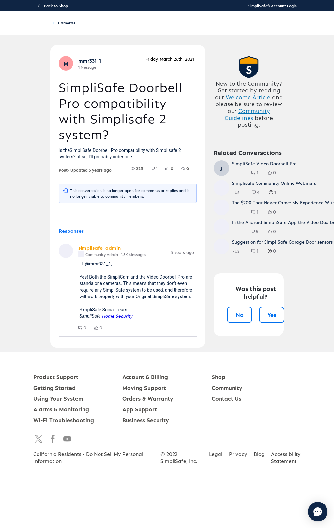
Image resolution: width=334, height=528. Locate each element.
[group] (144, 190)
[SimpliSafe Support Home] (30, 28)
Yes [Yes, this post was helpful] (278, 417)
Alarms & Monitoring (61, 500)
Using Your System (156, 28)
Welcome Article (259, 133)
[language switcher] (324, 28)
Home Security (100, 339)
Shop (218, 468)
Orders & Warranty (147, 489)
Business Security (145, 511)
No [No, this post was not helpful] (246, 417)
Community (232, 28)
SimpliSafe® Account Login (272, 5)
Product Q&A (94, 58)
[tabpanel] (122, 313)
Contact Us (226, 489)
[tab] (54, 253)
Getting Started (115, 28)
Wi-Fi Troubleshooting (63, 511)
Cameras (128, 58)
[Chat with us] (299, 511)
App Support (139, 500)
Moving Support (144, 478)
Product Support (76, 28)
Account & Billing (198, 28)
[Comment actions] (201, 275)
